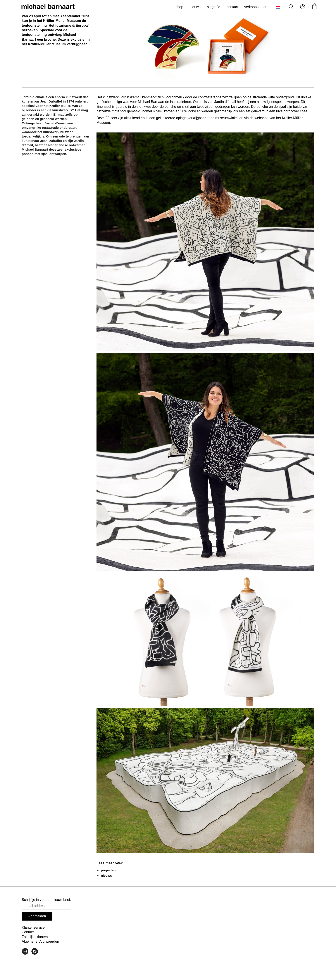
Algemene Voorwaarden (40, 941)
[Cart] (315, 7)
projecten (108, 870)
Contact (28, 932)
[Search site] (291, 7)
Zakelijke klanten (35, 937)
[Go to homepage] (48, 7)
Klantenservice (33, 927)
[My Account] (302, 7)
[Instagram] (25, 951)
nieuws (106, 875)
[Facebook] (34, 951)
